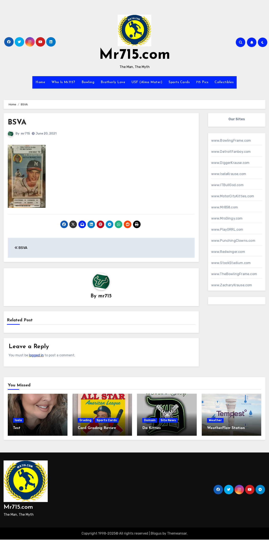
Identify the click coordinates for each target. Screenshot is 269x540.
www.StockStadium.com (231, 263)
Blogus (156, 534)
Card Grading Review (97, 428)
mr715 (25, 133)
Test (16, 428)
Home (40, 82)
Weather (215, 420)
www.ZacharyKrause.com (231, 285)
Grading (85, 420)
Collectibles (224, 82)
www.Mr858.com (224, 207)
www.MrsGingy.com (227, 218)
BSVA (18, 122)
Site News (168, 420)
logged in (36, 355)
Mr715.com (134, 55)
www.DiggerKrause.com (230, 163)
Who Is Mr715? (63, 82)
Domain (150, 420)
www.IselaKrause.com (228, 174)
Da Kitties (151, 428)
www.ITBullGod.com (227, 185)
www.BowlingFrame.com (231, 141)
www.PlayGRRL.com (227, 229)
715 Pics (202, 82)
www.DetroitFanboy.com (231, 152)
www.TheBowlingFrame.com (234, 274)
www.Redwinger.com (228, 252)
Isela (18, 420)
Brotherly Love (113, 82)
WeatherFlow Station (226, 428)
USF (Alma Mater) (147, 82)
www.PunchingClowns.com (233, 241)
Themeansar (177, 534)
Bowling (88, 82)
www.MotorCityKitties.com (232, 196)
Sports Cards (179, 82)
